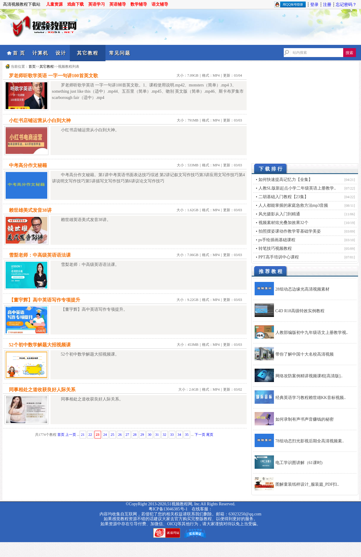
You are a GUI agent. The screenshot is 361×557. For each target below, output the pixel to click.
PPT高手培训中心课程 (278, 257)
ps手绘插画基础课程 (276, 240)
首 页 (19, 53)
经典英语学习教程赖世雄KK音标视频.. (310, 397)
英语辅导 (117, 4)
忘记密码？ (346, 4)
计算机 (40, 53)
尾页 (209, 435)
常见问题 (119, 53)
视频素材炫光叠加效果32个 (283, 222)
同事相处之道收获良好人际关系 (42, 389)
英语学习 (96, 4)
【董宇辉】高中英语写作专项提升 (44, 299)
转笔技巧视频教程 (275, 248)
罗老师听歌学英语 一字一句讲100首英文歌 (53, 75)
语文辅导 (160, 4)
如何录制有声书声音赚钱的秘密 (304, 419)
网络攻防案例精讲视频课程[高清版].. (309, 376)
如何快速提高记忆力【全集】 (285, 179)
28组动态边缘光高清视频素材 (302, 289)
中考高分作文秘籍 (28, 165)
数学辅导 (138, 4)
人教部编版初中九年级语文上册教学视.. (311, 332)
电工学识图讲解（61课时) (299, 462)
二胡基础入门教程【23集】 (283, 197)
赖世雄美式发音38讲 (30, 210)
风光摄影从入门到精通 (279, 214)
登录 (314, 4)
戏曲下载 (75, 4)
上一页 (70, 435)
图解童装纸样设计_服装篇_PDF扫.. (307, 484)
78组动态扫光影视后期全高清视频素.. (309, 441)
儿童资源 (54, 4)
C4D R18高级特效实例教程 (299, 311)
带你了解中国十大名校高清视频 (304, 354)
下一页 (200, 435)
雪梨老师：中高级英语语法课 (40, 255)
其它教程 (87, 53)
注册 (327, 4)
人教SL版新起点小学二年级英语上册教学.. (297, 188)
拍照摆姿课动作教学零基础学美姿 (289, 231)
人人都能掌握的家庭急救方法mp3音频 (293, 205)
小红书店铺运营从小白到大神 (40, 120)
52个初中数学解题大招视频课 (40, 344)
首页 (32, 66)
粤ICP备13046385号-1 (168, 509)
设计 (61, 53)
